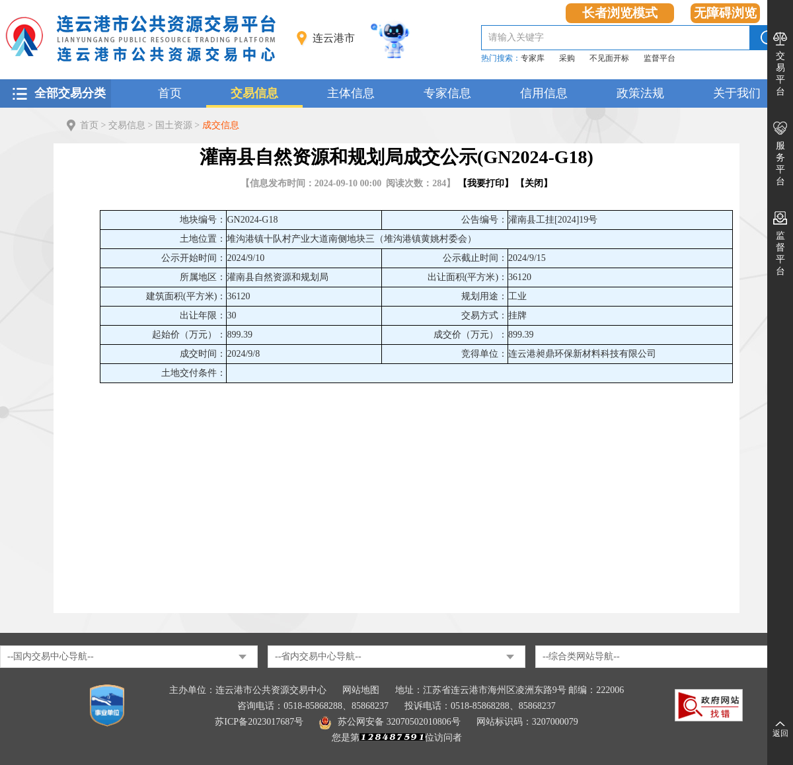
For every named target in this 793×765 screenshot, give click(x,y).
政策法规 (640, 93)
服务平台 (780, 163)
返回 (780, 733)
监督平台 (659, 58)
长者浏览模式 (620, 13)
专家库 (533, 58)
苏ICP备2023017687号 (259, 722)
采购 (567, 58)
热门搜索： (501, 58)
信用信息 (544, 93)
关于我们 (737, 93)
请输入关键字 (516, 37)
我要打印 (485, 183)
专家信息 (447, 93)
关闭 (534, 183)
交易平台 (780, 73)
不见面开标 (609, 58)
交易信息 (254, 93)
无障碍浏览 (725, 13)
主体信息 (351, 93)
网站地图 (360, 690)
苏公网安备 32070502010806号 (390, 722)
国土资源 (173, 125)
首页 (170, 93)
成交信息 (220, 125)
